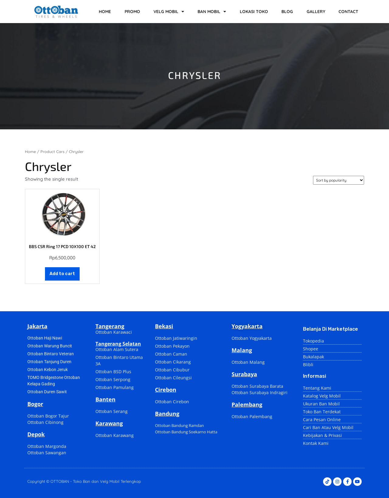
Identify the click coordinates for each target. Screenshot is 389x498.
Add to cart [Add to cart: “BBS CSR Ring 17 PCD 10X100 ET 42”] (62, 273)
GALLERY (316, 11)
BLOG (287, 11)
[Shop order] (338, 180)
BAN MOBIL (212, 11)
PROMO (132, 11)
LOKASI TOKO (254, 11)
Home (30, 151)
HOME (105, 11)
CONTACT (348, 11)
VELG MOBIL (168, 11)
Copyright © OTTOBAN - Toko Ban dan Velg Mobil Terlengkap (84, 481)
